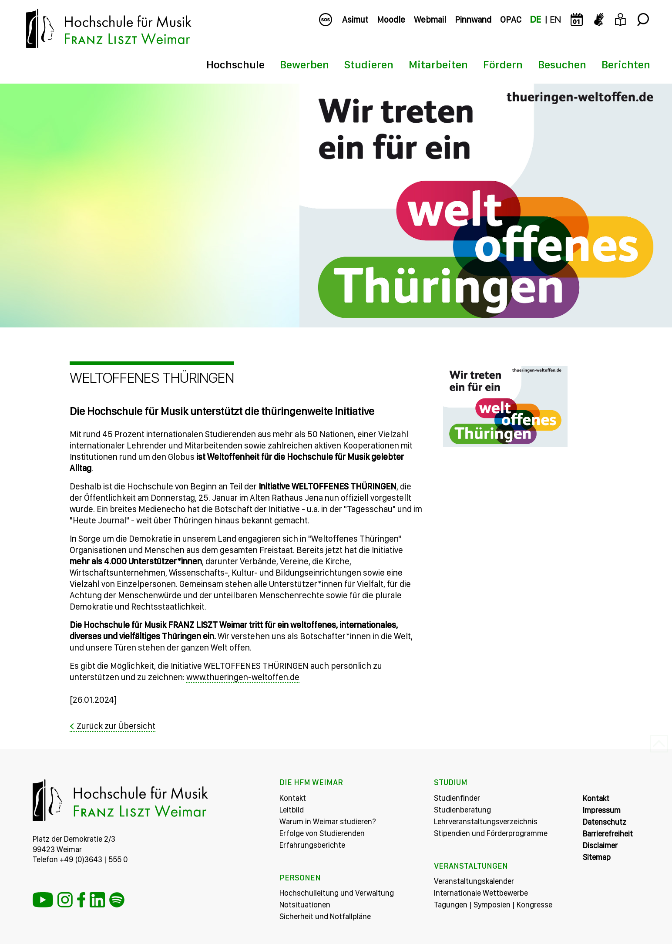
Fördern (503, 64)
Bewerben (304, 64)
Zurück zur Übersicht (116, 726)
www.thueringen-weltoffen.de (242, 677)
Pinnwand (473, 19)
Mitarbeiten (438, 64)
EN (555, 19)
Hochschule (235, 64)
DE (535, 19)
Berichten (625, 64)
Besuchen (562, 64)
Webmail (430, 19)
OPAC (510, 19)
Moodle (391, 19)
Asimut (355, 19)
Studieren (368, 64)
